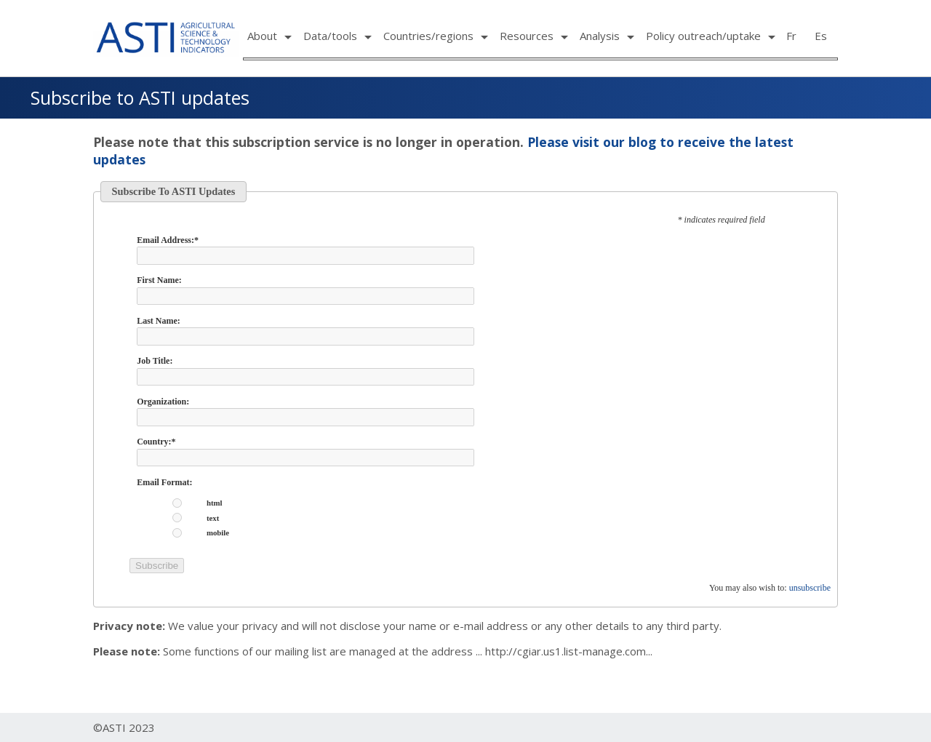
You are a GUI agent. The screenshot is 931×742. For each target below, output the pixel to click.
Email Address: (168, 240)
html (215, 503)
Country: (156, 441)
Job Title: (154, 360)
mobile (218, 533)
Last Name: (158, 320)
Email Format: (164, 482)
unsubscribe (810, 588)
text (213, 518)
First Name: (159, 280)
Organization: (163, 401)
